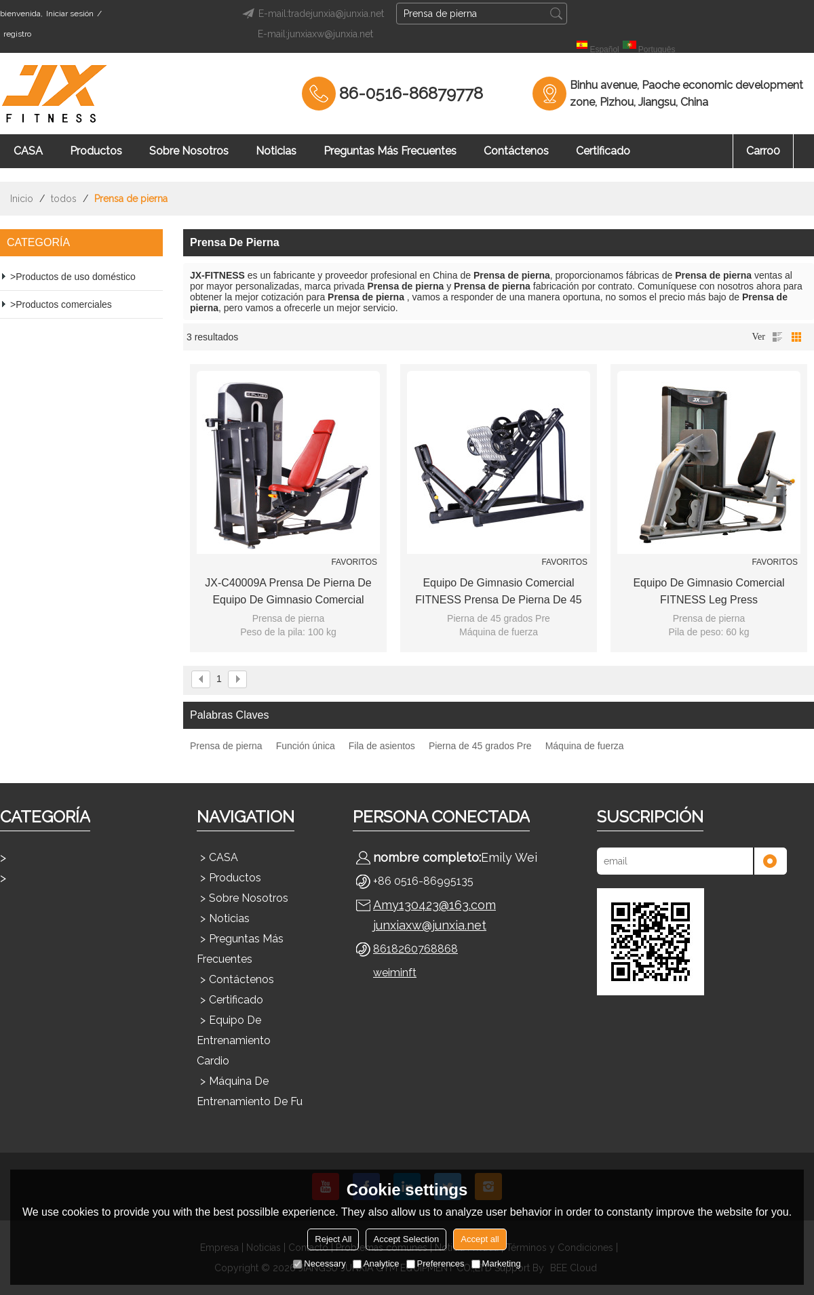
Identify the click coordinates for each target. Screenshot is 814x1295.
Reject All (333, 1239)
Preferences (435, 1263)
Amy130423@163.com (434, 905)
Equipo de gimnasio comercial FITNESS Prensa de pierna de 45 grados (498, 592)
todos (64, 198)
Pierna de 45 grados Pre (480, 745)
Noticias (276, 150)
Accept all (480, 1239)
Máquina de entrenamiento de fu (250, 1091)
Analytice (376, 1263)
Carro (763, 150)
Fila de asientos (382, 745)
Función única (305, 745)
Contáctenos (516, 150)
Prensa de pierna (226, 745)
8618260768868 (415, 948)
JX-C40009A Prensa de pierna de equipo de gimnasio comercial (288, 591)
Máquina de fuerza (584, 745)
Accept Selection (406, 1239)
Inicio (21, 198)
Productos (96, 150)
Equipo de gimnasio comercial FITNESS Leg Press (708, 591)
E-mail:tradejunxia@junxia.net (311, 13)
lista (777, 337)
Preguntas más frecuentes (390, 150)
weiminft (394, 972)
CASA (28, 150)
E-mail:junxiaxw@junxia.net (315, 33)
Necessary (319, 1263)
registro (17, 34)
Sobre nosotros (189, 150)
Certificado (603, 150)
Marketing (496, 1263)
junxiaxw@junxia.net (429, 925)
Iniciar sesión (70, 13)
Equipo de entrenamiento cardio (234, 1040)
